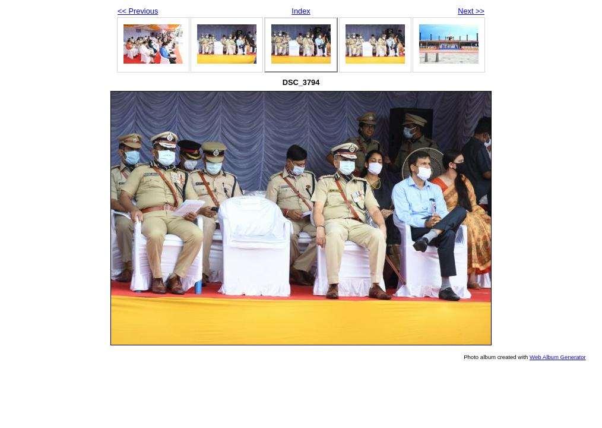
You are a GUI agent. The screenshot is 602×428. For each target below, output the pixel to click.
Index (301, 11)
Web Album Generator (558, 357)
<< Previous (138, 11)
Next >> (471, 11)
